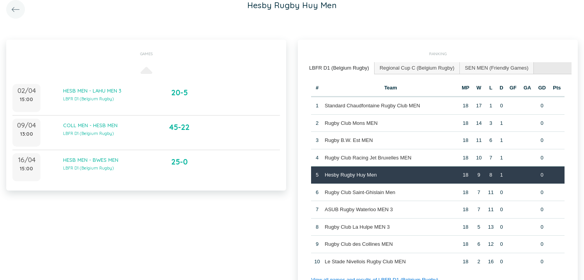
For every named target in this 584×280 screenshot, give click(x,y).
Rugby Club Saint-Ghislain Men (360, 192)
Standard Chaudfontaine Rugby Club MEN (372, 105)
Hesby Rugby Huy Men (351, 175)
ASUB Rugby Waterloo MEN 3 (359, 209)
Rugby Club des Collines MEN (359, 244)
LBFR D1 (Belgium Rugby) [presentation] (339, 68)
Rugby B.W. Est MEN (349, 140)
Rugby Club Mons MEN (351, 123)
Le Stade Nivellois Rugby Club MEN (365, 261)
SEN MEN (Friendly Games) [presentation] (496, 68)
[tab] (339, 68)
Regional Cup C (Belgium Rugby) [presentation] (417, 68)
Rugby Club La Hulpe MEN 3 (357, 227)
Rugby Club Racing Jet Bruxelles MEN (368, 158)
